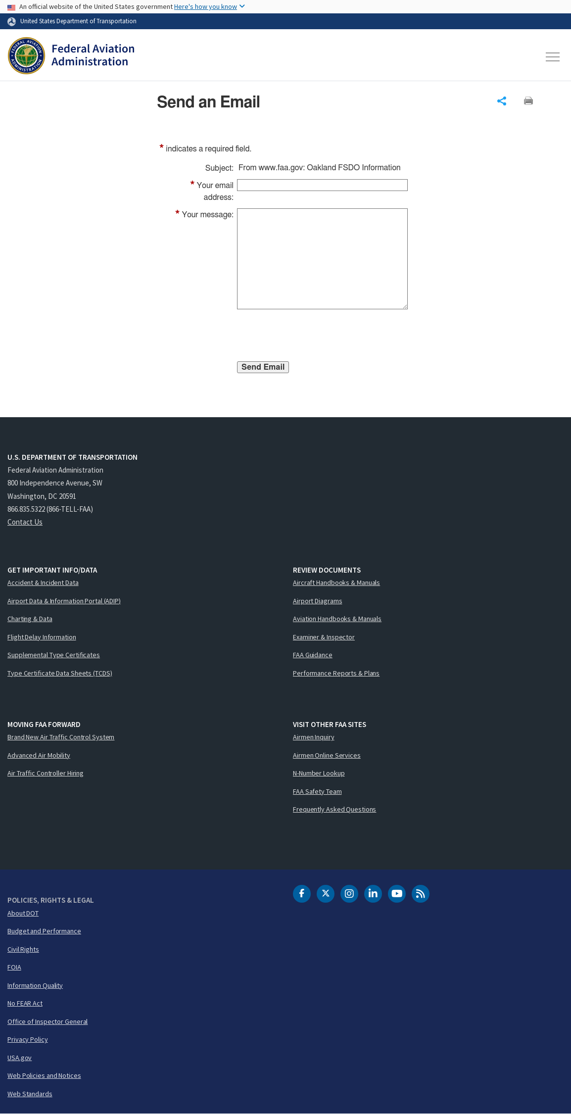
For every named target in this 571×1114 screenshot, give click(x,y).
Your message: (204, 215)
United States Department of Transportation (78, 21)
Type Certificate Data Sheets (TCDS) (59, 673)
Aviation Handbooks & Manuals (337, 618)
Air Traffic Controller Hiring (45, 773)
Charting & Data (29, 618)
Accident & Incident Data (43, 582)
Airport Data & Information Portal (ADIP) (64, 600)
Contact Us (25, 522)
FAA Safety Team (317, 791)
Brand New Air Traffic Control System (60, 736)
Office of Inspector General (47, 1021)
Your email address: (212, 190)
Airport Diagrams (317, 600)
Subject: (219, 168)
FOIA (14, 967)
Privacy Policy (27, 1039)
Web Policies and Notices (44, 1075)
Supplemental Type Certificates (53, 654)
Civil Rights (23, 949)
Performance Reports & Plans (336, 673)
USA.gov (19, 1057)
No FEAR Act (25, 1003)
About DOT (23, 913)
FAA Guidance (313, 654)
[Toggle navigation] (553, 57)
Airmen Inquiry (313, 736)
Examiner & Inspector (324, 636)
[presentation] (312, 337)
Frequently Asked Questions (334, 809)
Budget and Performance (44, 930)
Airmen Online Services (327, 755)
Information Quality (35, 985)
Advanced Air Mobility (38, 755)
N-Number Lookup (319, 773)
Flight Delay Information (41, 636)
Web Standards (29, 1093)
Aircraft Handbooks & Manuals (336, 582)
